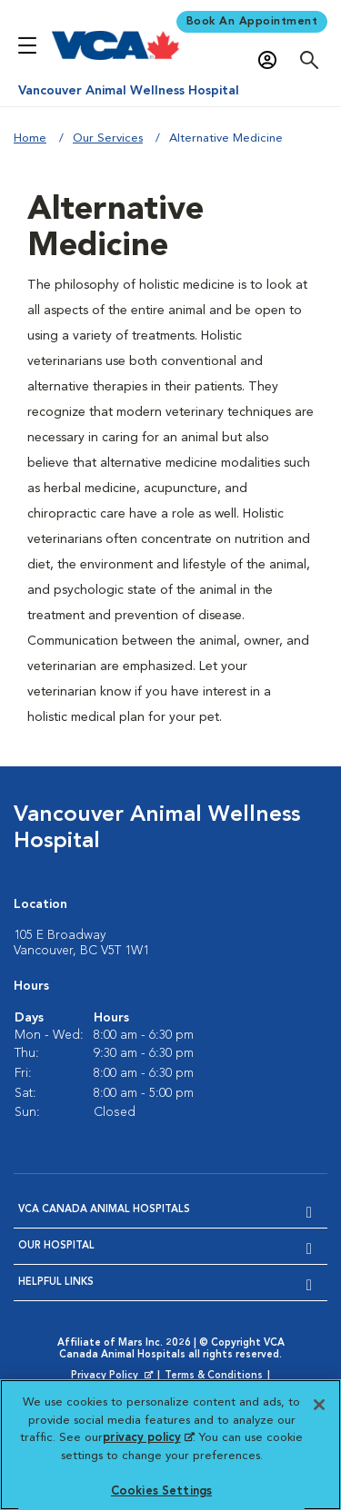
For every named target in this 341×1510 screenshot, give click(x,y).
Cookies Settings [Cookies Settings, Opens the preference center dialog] (161, 1491)
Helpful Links (56, 1283)
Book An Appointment (252, 21)
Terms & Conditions (214, 1376)
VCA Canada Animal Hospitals (104, 1210)
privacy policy (148, 1438)
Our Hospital (56, 1246)
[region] (170, 1444)
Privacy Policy (113, 1376)
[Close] (319, 1405)
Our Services (108, 138)
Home (30, 138)
